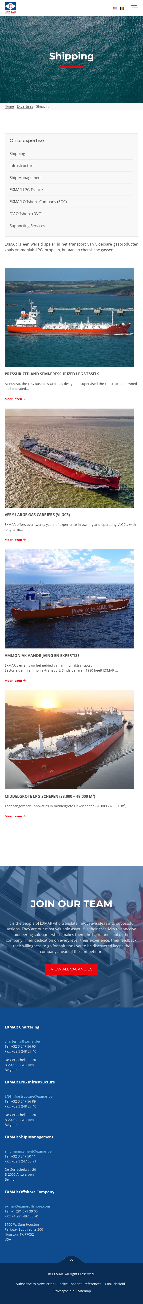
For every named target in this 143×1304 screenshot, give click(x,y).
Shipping (17, 153)
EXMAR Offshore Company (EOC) (38, 201)
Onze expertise (27, 140)
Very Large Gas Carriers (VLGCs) (37, 514)
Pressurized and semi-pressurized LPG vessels (52, 373)
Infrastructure (22, 165)
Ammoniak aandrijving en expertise (42, 655)
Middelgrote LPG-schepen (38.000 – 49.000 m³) (50, 796)
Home (9, 106)
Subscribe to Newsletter (35, 1284)
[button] (134, 8)
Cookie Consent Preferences (79, 1284)
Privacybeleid (64, 1291)
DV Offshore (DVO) (26, 213)
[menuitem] (115, 8)
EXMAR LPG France (26, 189)
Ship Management (26, 177)
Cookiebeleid (115, 1284)
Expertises (25, 106)
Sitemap (84, 1291)
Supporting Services (27, 225)
